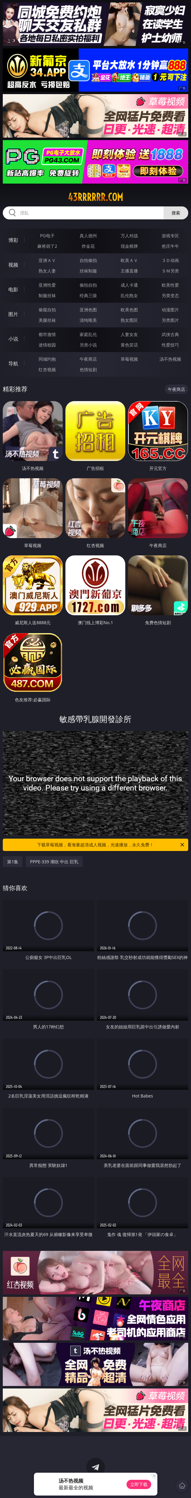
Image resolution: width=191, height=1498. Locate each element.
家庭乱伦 (88, 334)
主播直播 (129, 271)
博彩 (13, 240)
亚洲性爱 (47, 285)
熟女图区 (129, 320)
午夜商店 (88, 359)
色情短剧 (88, 369)
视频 (13, 264)
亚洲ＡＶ (47, 260)
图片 (13, 314)
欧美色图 (129, 310)
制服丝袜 (47, 295)
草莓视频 (129, 359)
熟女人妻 (47, 271)
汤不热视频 (170, 359)
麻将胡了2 (47, 246)
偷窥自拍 (47, 310)
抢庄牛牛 (170, 246)
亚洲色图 (88, 310)
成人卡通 (129, 285)
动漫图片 (170, 310)
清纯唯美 (88, 320)
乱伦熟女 (129, 295)
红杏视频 (47, 369)
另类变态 (170, 295)
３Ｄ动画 (170, 260)
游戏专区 (170, 236)
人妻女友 (129, 334)
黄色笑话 (129, 345)
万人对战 (129, 236)
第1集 (12, 862)
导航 (13, 363)
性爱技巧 (170, 345)
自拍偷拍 (88, 260)
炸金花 (88, 246)
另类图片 (170, 320)
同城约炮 (47, 359)
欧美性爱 (170, 285)
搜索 (176, 213)
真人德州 (88, 236)
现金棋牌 (129, 246)
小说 (13, 338)
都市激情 (47, 334)
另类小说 (88, 345)
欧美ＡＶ (129, 260)
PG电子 (47, 236)
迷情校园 (47, 345)
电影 (13, 289)
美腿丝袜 (47, 320)
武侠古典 (170, 334)
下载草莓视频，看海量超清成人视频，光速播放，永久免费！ (111, 845)
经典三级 (88, 295)
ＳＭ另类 (170, 271)
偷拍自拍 (88, 285)
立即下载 (138, 1484)
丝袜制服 (88, 271)
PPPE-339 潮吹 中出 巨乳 (54, 862)
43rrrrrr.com (95, 197)
